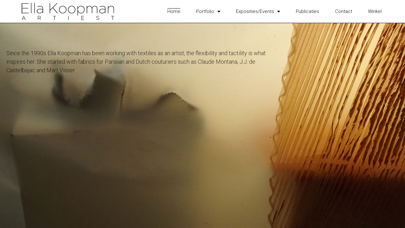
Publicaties (307, 11)
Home (173, 11)
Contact (343, 11)
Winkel (375, 11)
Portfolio (208, 11)
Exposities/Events (258, 11)
